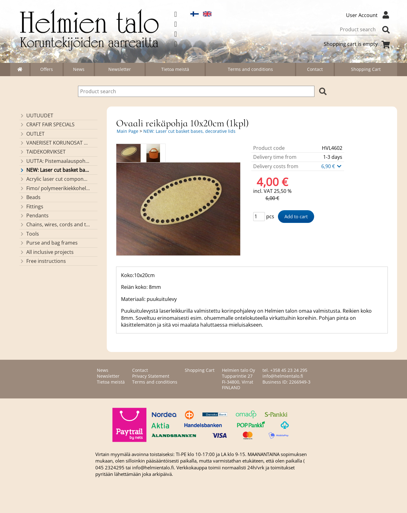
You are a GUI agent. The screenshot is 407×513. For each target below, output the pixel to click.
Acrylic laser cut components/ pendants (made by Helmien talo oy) (54, 179)
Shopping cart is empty (358, 44)
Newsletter (119, 69)
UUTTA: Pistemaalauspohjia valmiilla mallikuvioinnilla (54, 161)
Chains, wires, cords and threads (54, 224)
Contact (315, 69)
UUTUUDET (36, 115)
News (78, 69)
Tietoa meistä (175, 69)
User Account (369, 15)
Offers (46, 69)
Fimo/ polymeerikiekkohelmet (54, 188)
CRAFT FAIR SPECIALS (47, 124)
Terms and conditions (250, 69)
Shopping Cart (366, 69)
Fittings (31, 206)
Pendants (34, 215)
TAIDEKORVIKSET (42, 151)
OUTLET (32, 133)
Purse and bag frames (48, 242)
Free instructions (42, 261)
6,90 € (331, 166)
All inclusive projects (46, 252)
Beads (30, 197)
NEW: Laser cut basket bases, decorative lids (54, 170)
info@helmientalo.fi (282, 376)
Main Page (127, 131)
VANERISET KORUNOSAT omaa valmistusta (54, 142)
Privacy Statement (150, 376)
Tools (29, 233)
